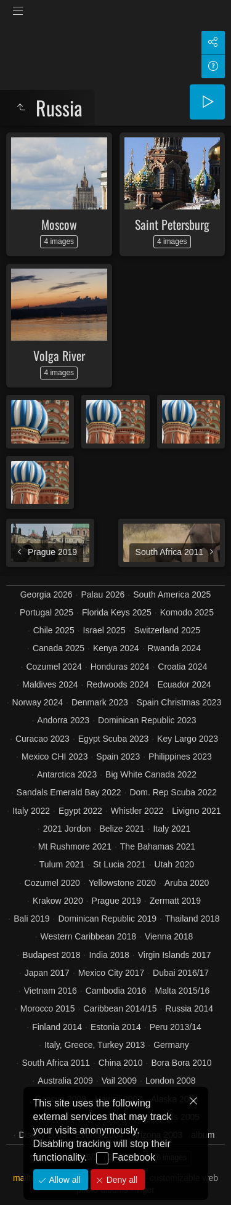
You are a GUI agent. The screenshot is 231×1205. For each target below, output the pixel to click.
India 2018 (109, 955)
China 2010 (121, 1063)
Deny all (120, 1180)
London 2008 (170, 1080)
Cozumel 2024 (53, 666)
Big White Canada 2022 (151, 774)
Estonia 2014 (116, 1027)
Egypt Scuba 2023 (113, 739)
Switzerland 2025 (167, 630)
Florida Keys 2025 (117, 612)
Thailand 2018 (192, 918)
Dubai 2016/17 (181, 973)
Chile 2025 (54, 630)
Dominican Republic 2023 (147, 720)
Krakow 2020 (58, 901)
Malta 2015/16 (182, 991)
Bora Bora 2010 (181, 1063)
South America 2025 (172, 594)
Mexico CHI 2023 (54, 756)
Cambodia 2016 (116, 991)
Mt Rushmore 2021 (74, 846)
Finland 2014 (57, 1027)
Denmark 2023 (99, 702)
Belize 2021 (121, 829)
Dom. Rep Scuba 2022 (173, 792)
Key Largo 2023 (187, 739)
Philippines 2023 (180, 756)
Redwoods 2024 (117, 684)
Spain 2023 (118, 756)
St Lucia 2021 (119, 864)
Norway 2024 (37, 702)
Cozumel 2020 (52, 883)
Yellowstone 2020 (122, 883)
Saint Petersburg (172, 224)
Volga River (59, 355)
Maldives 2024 (50, 684)
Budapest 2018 (51, 955)
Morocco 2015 (47, 1008)
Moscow (59, 224)
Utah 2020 (175, 864)
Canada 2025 (58, 648)
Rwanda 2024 (174, 648)
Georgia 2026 (46, 594)
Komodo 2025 (187, 612)
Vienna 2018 (169, 936)
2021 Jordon (67, 829)
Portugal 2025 (46, 612)
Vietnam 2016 (50, 991)
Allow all (64, 1180)
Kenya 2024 (116, 648)
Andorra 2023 (63, 720)
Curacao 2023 (42, 739)
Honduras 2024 (120, 666)
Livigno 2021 (196, 811)
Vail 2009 (119, 1080)
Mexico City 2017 (111, 973)
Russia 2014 (189, 1008)
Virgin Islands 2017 (174, 955)
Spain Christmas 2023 (179, 702)
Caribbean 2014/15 (119, 1008)
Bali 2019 (31, 918)
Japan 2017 (47, 973)
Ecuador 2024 (184, 684)
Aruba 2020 (186, 883)
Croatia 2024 (182, 666)
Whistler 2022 (137, 811)
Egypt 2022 (80, 811)
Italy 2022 (31, 811)
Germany (171, 1045)
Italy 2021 (171, 829)
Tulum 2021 (61, 864)
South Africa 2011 (56, 1063)
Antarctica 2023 (67, 774)
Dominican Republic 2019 (107, 918)
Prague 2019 (116, 901)
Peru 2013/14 (175, 1027)
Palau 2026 (102, 594)
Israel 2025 (104, 630)
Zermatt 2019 (175, 901)
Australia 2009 (65, 1080)
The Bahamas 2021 (157, 846)
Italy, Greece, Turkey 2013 (94, 1045)
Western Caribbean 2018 (88, 936)
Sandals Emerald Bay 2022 (69, 792)
